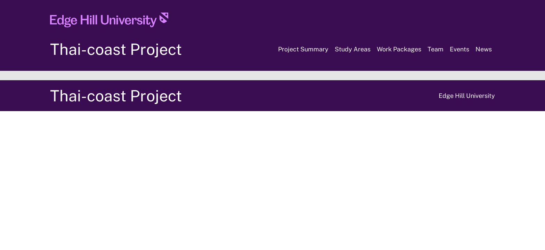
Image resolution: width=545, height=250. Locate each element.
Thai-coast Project (116, 49)
